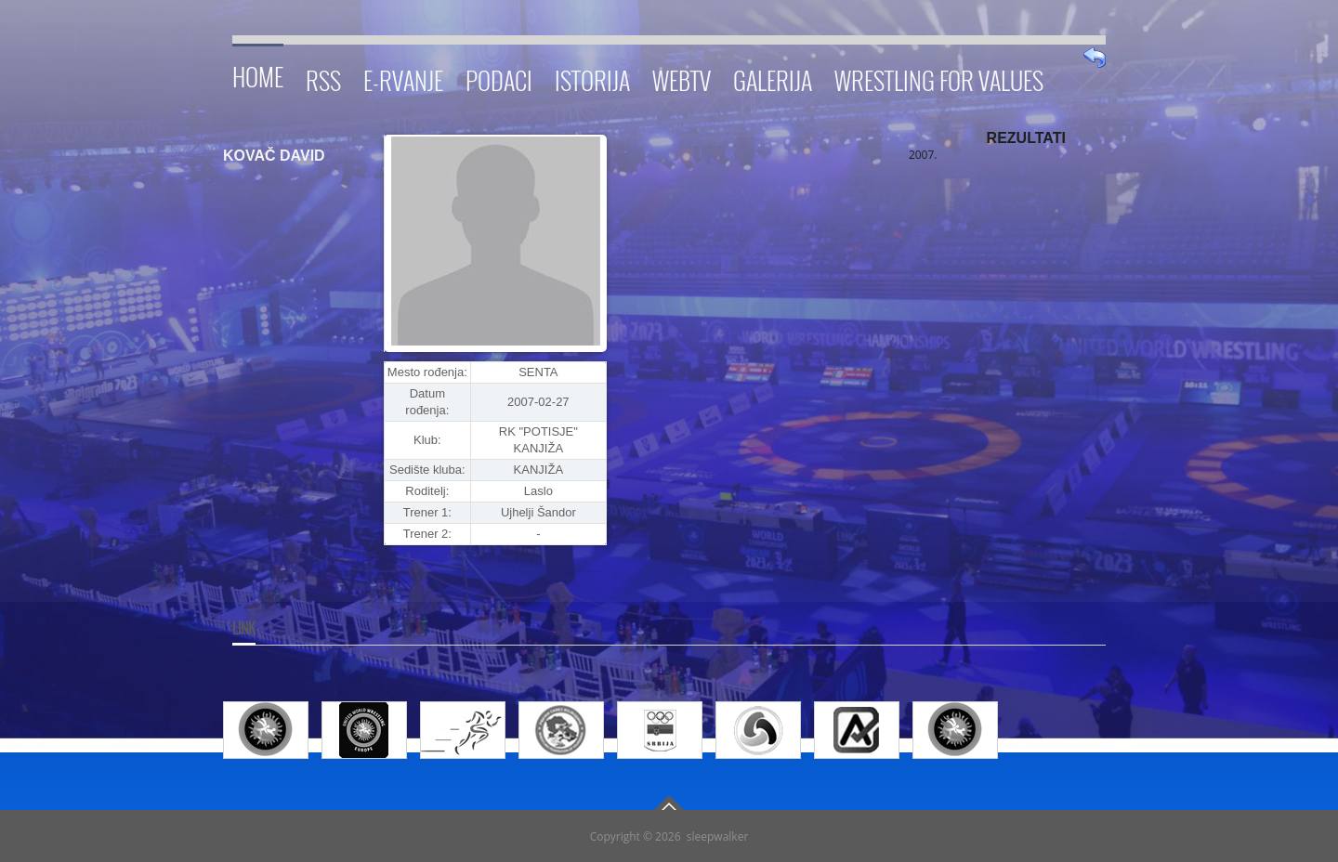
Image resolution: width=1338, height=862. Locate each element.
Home (257, 74)
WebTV (681, 77)
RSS (323, 77)
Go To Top (669, 802)
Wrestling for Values (938, 77)
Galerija (772, 77)
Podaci (499, 77)
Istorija (592, 77)
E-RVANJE (403, 77)
